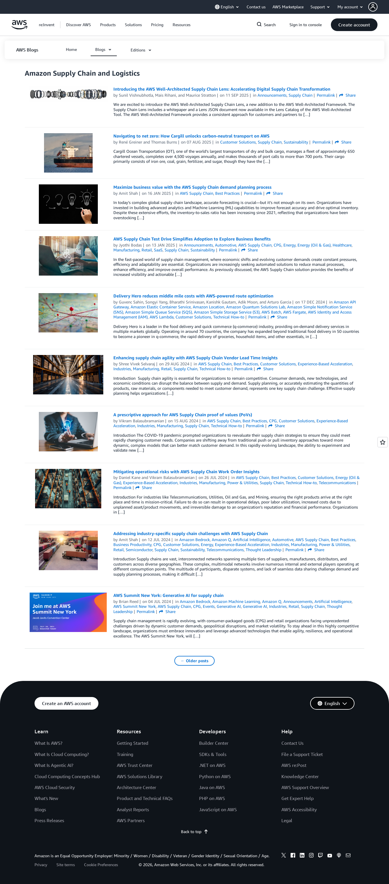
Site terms (65, 864)
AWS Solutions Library (139, 776)
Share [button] (347, 95)
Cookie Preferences (101, 864)
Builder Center (213, 743)
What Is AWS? (48, 743)
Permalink (326, 95)
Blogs (40, 809)
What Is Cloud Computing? (62, 754)
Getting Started (132, 743)
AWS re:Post (293, 765)
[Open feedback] (382, 442)
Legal (286, 820)
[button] (378, 7)
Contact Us (292, 743)
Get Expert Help (297, 798)
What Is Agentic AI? (54, 765)
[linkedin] (302, 856)
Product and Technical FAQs (145, 798)
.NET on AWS (212, 765)
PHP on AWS (212, 798)
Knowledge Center (300, 776)
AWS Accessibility (299, 809)
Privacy (41, 864)
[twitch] (320, 856)
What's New (46, 798)
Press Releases (49, 820)
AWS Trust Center (134, 765)
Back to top (194, 831)
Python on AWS (215, 776)
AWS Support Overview (305, 787)
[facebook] (293, 856)
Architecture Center (136, 787)
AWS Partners (131, 820)
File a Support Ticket (302, 754)
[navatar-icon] (372, 7)
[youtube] (329, 856)
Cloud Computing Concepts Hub (67, 776)
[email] (348, 856)
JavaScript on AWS (218, 809)
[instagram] (311, 856)
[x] (283, 856)
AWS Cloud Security (55, 787)
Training (125, 754)
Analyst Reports (133, 809)
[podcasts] (339, 856)
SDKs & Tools (212, 754)
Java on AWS (212, 787)
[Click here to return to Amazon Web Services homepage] (19, 27)
